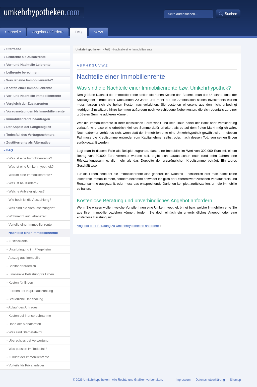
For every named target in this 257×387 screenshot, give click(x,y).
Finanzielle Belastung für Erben (31, 274)
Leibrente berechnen (22, 72)
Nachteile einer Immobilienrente (33, 233)
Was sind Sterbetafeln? (25, 332)
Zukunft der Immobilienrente (29, 357)
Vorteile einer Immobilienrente (30, 224)
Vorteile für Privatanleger (26, 365)
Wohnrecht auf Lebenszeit (27, 216)
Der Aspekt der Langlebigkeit (28, 127)
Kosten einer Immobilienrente (29, 88)
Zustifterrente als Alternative (28, 142)
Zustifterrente (18, 241)
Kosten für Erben (21, 282)
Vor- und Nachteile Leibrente (28, 65)
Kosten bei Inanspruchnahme (30, 315)
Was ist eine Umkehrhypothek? (31, 166)
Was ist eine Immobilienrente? (29, 80)
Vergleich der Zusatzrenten (27, 103)
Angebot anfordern (50, 33)
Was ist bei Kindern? (23, 183)
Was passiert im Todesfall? (28, 349)
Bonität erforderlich (22, 266)
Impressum (183, 379)
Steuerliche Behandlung (26, 299)
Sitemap (235, 379)
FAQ (107, 49)
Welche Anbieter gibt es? (27, 191)
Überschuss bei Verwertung (28, 340)
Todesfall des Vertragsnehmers (30, 135)
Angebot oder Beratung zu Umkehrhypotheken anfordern (118, 226)
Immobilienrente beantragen (28, 119)
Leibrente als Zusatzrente (26, 57)
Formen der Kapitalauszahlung (31, 291)
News (101, 33)
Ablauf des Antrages (22, 307)
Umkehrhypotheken (88, 49)
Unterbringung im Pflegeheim (30, 249)
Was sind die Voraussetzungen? (32, 208)
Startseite (13, 49)
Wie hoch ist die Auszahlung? (30, 200)
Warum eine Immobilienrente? (30, 175)
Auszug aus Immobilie (24, 258)
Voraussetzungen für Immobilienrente (35, 111)
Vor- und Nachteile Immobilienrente (33, 96)
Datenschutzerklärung (210, 379)
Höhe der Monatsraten (25, 324)
